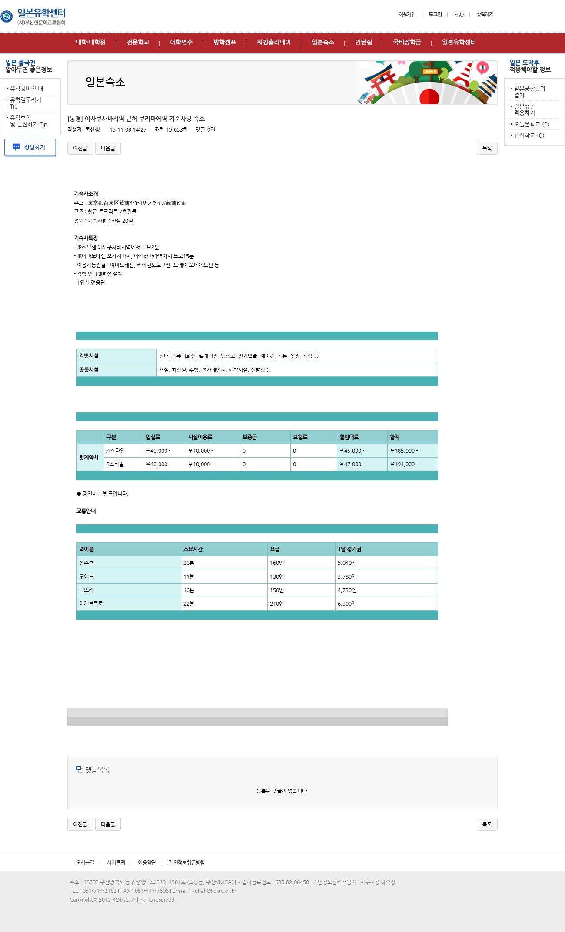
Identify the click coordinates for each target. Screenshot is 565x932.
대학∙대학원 (91, 42)
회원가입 (407, 14)
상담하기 (484, 14)
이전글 (80, 148)
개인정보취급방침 (186, 862)
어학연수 (181, 42)
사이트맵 (116, 862)
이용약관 (147, 862)
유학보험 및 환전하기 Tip (28, 120)
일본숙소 (323, 42)
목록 (487, 148)
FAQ (458, 14)
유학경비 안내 (26, 88)
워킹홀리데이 (274, 42)
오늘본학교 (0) (532, 124)
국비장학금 (407, 42)
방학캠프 (224, 42)
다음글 (108, 148)
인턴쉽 (363, 42)
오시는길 (85, 862)
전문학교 (137, 42)
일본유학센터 (459, 42)
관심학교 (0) (529, 135)
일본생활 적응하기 (524, 109)
